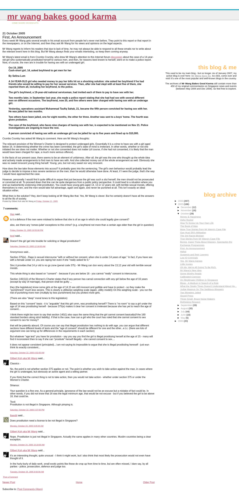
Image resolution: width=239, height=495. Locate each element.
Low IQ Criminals (189, 257)
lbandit (13, 415)
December (186, 207)
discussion (116, 57)
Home (79, 482)
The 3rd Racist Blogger (192, 235)
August (185, 308)
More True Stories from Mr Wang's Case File (203, 229)
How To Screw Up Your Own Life (197, 223)
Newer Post (8, 482)
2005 (181, 204)
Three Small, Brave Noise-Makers (197, 299)
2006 (181, 201)
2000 (181, 321)
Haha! (183, 251)
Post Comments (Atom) (30, 489)
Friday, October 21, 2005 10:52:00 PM (26, 230)
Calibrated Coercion (190, 276)
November (186, 210)
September (187, 305)
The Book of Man (189, 226)
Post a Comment (10, 477)
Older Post (149, 482)
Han (12, 214)
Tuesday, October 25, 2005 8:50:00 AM (27, 472)
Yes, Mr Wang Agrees (191, 261)
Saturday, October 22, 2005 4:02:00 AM (27, 353)
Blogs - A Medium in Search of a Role (199, 283)
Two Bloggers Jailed (190, 292)
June (183, 314)
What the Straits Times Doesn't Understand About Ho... (208, 286)
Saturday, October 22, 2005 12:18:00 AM (27, 246)
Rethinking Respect (190, 302)
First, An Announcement (192, 248)
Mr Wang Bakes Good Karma (61, 16)
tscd (12, 236)
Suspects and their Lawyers (194, 254)
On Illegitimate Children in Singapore (199, 280)
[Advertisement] (221, 43)
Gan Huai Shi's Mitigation (193, 232)
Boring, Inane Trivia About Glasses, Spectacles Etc (206, 242)
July (183, 311)
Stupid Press (186, 295)
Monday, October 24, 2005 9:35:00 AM (26, 426)
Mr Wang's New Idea (191, 270)
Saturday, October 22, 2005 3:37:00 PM (27, 410)
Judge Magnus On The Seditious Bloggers (202, 289)
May (183, 317)
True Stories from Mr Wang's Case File (200, 238)
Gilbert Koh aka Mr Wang (23, 358)
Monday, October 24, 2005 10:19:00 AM (27, 445)
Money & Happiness (190, 216)
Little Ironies (186, 264)
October (185, 213)
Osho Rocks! (186, 220)
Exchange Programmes (192, 245)
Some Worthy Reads (191, 273)
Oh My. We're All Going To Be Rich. (198, 267)
